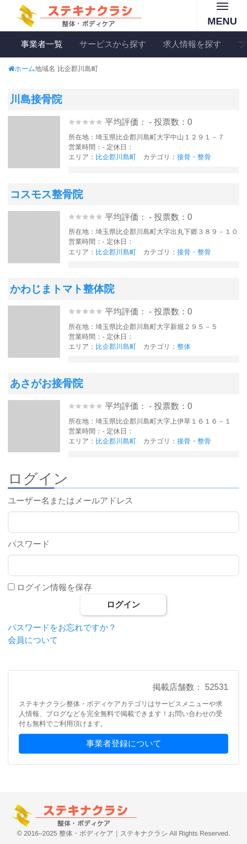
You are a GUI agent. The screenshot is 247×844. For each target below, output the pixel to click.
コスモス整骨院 (46, 194)
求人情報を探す (192, 44)
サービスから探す (112, 44)
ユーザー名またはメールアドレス (70, 500)
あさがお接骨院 (46, 383)
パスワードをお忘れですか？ (62, 627)
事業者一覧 (42, 44)
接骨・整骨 (194, 157)
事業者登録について (123, 743)
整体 (184, 346)
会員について (33, 640)
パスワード (29, 544)
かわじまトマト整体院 (62, 289)
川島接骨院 (36, 99)
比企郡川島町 (116, 157)
